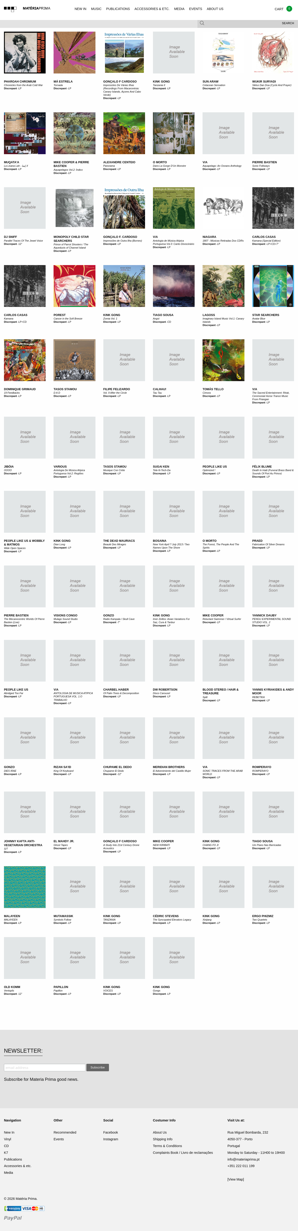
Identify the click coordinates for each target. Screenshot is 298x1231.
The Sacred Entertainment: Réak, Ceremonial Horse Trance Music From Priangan (271, 396)
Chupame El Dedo (117, 767)
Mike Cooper (213, 615)
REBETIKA (258, 697)
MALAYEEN (12, 916)
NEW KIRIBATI (161, 845)
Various (60, 466)
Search (288, 23)
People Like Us (215, 466)
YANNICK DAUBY (264, 615)
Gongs (156, 990)
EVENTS (195, 8)
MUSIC (96, 8)
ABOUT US (215, 8)
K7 (6, 1152)
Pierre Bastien (264, 162)
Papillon (61, 987)
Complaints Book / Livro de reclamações (183, 1152)
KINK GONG (211, 841)
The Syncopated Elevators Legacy (172, 919)
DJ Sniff (10, 237)
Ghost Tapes (61, 845)
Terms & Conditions (167, 1146)
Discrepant (10, 88)
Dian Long (59, 544)
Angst (156, 318)
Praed (257, 540)
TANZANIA (109, 919)
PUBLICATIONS (118, 8)
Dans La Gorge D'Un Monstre (169, 165)
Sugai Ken (161, 466)
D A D (57, 392)
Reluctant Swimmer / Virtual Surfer (222, 619)
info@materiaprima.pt (243, 1159)
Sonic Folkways (261, 165)
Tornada (58, 85)
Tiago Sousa (163, 315)
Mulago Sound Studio (66, 619)
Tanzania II (159, 85)
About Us (160, 1132)
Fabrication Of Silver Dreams (268, 544)
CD (169, 321)
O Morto (160, 162)
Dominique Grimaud (20, 389)
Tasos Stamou (65, 389)
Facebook (110, 1132)
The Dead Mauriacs (119, 540)
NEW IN (80, 8)
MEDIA (179, 8)
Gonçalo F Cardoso (120, 81)
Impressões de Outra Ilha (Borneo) (122, 240)
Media (8, 1172)
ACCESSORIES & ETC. (152, 8)
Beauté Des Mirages (114, 544)
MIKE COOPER (163, 841)
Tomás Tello (213, 389)
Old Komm (12, 987)
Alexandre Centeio (119, 162)
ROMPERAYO (261, 767)
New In (9, 1132)
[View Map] (235, 1179)
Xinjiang (207, 919)
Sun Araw (210, 81)
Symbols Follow (62, 919)
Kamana (8, 318)
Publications (13, 1159)
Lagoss (209, 315)
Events (59, 1139)
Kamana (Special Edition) (266, 240)
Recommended (65, 1132)
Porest (60, 315)
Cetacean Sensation (214, 85)
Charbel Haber (116, 689)
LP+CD (22, 321)
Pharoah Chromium (20, 81)
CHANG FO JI (210, 845)
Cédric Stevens (166, 916)
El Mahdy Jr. (64, 841)
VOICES (108, 990)
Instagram (110, 1139)
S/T (6, 848)
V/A (205, 162)
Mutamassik (63, 916)
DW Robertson (165, 689)
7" (119, 622)
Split (205, 697)
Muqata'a (11, 162)
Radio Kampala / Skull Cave (119, 619)
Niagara (209, 237)
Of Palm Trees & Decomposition (121, 693)
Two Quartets (259, 919)
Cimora (207, 392)
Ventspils (9, 990)
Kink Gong (161, 81)
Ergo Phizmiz (263, 916)
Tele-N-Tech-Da (161, 470)
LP (19, 88)
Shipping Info (163, 1139)
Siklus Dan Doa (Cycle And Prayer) (271, 85)
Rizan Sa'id (62, 767)
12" (20, 244)
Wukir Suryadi (264, 81)
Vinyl (7, 1139)
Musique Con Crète (114, 470)
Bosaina (159, 540)
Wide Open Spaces (15, 548)
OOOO (8, 470)
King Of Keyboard (63, 770)
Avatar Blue (258, 318)
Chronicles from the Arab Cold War (23, 85)
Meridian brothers (169, 767)
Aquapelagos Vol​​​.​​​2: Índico (68, 169)
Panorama (109, 165)
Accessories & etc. (17, 1166)
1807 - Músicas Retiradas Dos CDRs (223, 240)
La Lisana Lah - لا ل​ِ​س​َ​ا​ (16, 165)
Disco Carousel (161, 693)
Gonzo (108, 615)
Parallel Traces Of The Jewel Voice (23, 240)
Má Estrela (63, 81)
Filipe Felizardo (116, 389)
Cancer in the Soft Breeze (68, 318)
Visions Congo (65, 615)
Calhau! (159, 389)
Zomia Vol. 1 (110, 318)
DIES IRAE (10, 770)
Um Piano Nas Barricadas (266, 845)
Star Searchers (265, 315)
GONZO (9, 767)
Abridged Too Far (13, 693)
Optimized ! (209, 470)
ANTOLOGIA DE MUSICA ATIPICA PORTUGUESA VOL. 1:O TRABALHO (73, 696)
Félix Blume (262, 466)
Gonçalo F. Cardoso (120, 237)
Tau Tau (157, 392)
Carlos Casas (264, 237)
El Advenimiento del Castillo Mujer (172, 770)
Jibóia (9, 466)
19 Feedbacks (12, 392)
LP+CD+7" (273, 244)
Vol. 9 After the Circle (115, 392)
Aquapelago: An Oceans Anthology (222, 165)
